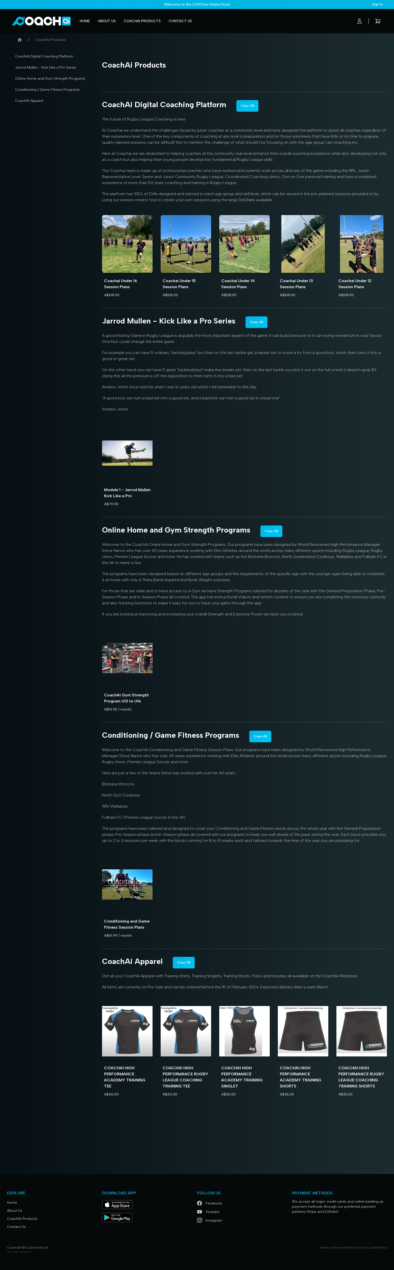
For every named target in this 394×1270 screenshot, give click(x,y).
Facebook (209, 1203)
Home (85, 21)
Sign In (377, 4)
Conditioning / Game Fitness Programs (47, 89)
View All (247, 106)
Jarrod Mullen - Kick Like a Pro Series (45, 67)
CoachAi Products (142, 21)
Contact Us (180, 21)
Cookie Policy (377, 1247)
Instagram (209, 1220)
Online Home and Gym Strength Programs (50, 78)
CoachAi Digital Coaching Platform (44, 56)
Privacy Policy (355, 1247)
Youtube (208, 1212)
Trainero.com (25, 1252)
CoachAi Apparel (29, 101)
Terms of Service (331, 1247)
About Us (107, 21)
